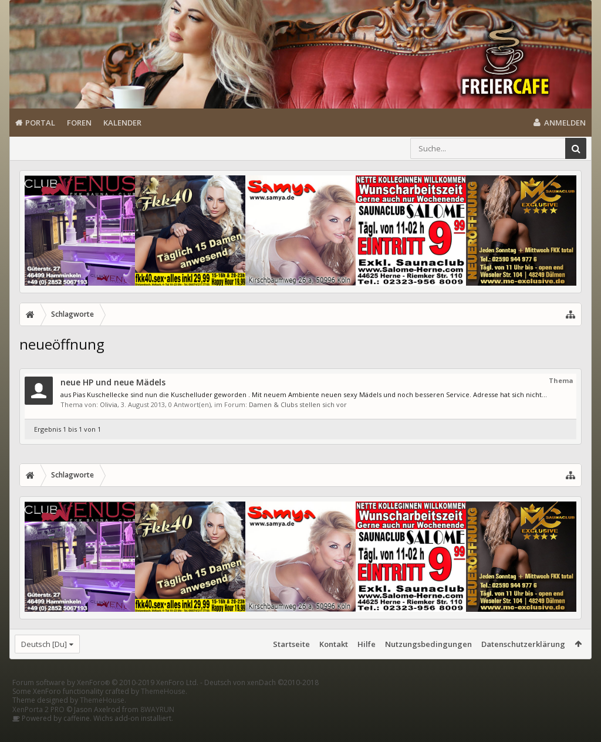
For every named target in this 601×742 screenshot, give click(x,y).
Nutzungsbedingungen (428, 644)
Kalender (122, 122)
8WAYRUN (157, 728)
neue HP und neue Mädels (113, 382)
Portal (40, 122)
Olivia (108, 404)
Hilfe (366, 644)
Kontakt (333, 644)
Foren (79, 122)
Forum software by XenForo (105, 701)
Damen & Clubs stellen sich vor (298, 404)
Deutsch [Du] (44, 644)
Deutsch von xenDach (261, 701)
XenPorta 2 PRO (38, 728)
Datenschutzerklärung (523, 644)
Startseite (291, 644)
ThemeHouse (163, 710)
